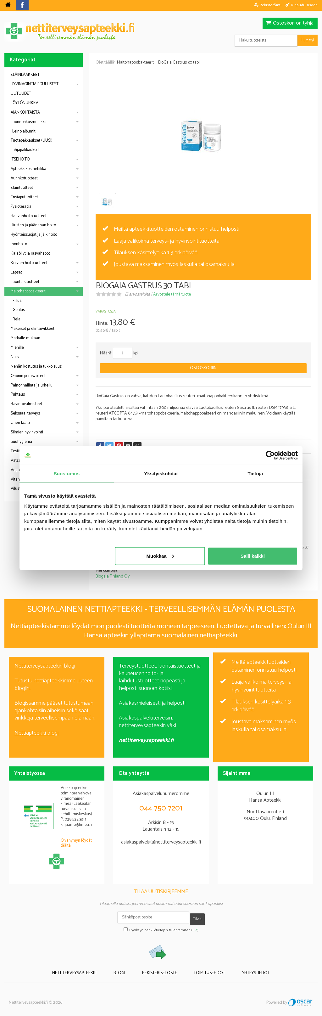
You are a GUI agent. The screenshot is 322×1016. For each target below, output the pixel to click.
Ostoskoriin (203, 368)
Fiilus (17, 300)
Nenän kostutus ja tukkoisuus (36, 366)
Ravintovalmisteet (26, 404)
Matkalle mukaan (25, 338)
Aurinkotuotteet (24, 178)
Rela (16, 319)
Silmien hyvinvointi (27, 432)
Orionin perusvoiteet (28, 376)
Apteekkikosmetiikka (28, 169)
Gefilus (19, 310)
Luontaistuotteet (25, 282)
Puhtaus (18, 394)
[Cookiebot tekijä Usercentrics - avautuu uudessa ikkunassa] (270, 455)
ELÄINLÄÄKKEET (25, 74)
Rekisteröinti (270, 5)
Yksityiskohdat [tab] (161, 473)
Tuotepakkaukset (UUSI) (32, 140)
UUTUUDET (21, 93)
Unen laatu (20, 423)
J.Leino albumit (23, 131)
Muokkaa (160, 555)
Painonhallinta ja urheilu (32, 385)
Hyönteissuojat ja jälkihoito (34, 234)
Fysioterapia (21, 206)
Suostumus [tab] (67, 473)
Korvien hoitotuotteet (29, 263)
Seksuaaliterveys (25, 413)
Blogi (127, 967)
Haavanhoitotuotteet (29, 216)
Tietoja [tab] (255, 473)
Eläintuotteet (22, 187)
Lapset (16, 272)
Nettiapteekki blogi (36, 733)
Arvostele (172, 294)
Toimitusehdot (201, 967)
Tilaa (197, 917)
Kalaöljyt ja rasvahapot (30, 253)
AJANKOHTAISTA (25, 112)
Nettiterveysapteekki (91, 967)
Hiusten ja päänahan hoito (33, 225)
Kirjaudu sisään (304, 5)
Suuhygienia (21, 441)
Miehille (17, 347)
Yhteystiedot (240, 967)
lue (194, 926)
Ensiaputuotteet (24, 197)
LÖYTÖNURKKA (24, 103)
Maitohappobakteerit (28, 291)
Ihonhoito (19, 244)
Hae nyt (307, 40)
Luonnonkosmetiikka (29, 122)
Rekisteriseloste (159, 967)
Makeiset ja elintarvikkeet (32, 328)
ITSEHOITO (20, 159)
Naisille (17, 357)
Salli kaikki (253, 555)
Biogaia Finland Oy (113, 576)
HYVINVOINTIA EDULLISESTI (35, 84)
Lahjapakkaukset (25, 150)
